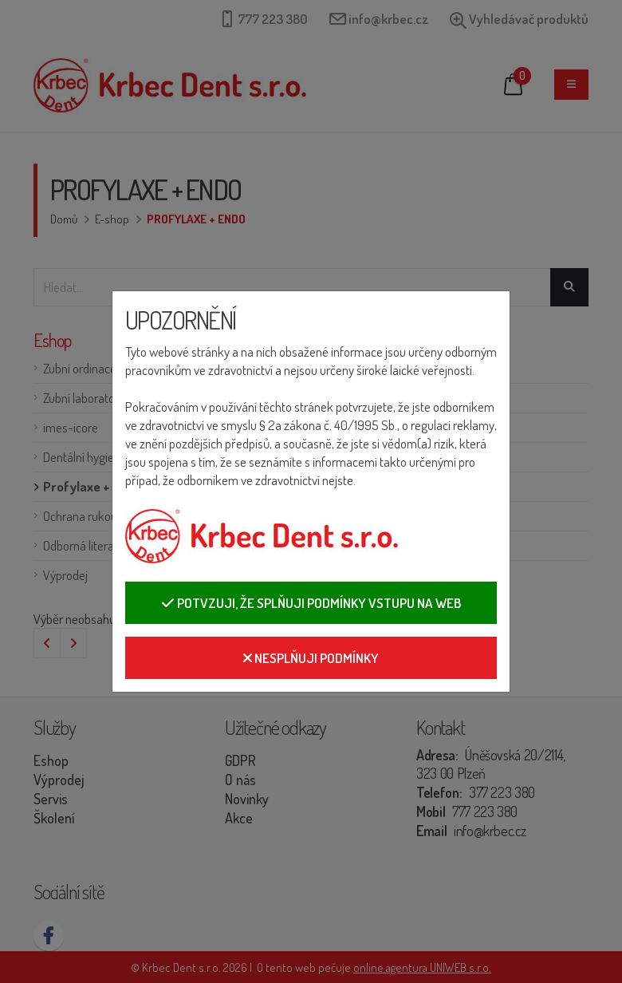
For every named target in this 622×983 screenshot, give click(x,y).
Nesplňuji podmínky (311, 657)
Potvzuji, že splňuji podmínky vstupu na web (311, 602)
